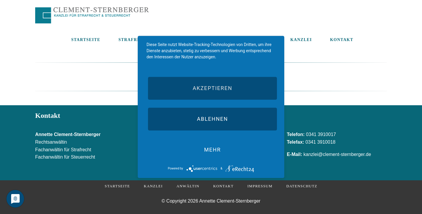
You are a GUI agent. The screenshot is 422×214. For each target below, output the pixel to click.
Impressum (259, 186)
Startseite (117, 186)
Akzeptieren (212, 88)
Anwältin (187, 186)
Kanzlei (153, 186)
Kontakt (223, 186)
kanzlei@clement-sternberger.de (337, 154)
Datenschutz (301, 186)
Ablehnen (212, 119)
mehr (212, 150)
